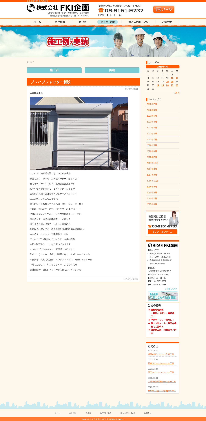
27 (172, 85)
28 (177, 85)
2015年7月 (152, 198)
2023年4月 (152, 122)
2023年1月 (152, 139)
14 (177, 78)
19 (167, 81)
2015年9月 (152, 186)
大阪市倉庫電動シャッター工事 (162, 381)
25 (162, 85)
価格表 (88, 413)
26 (167, 85)
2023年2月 (152, 133)
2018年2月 (152, 157)
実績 (112, 70)
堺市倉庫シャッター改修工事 (161, 354)
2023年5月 (152, 116)
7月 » (176, 93)
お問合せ (147, 413)
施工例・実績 (105, 413)
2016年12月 (152, 180)
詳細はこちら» (171, 289)
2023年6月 (152, 110)
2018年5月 (152, 145)
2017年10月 (152, 163)
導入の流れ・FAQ (127, 413)
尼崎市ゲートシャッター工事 (161, 363)
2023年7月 (152, 104)
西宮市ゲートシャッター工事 (161, 372)
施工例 (54, 70)
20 (172, 81)
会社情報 (73, 413)
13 (172, 78)
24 (158, 85)
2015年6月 (152, 204)
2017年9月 (152, 169)
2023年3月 (152, 127)
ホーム (29, 62)
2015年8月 (152, 192)
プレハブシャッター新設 (50, 82)
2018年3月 (152, 151)
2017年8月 (152, 175)
